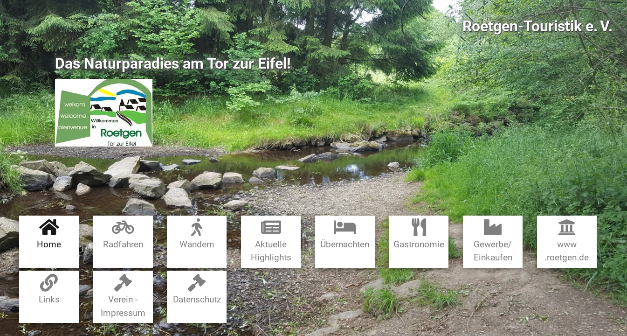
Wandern (196, 234)
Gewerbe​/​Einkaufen (493, 240)
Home (49, 234)
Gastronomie (418, 234)
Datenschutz (197, 289)
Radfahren (123, 234)
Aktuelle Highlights (271, 240)
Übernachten (344, 234)
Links (49, 289)
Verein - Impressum (123, 296)
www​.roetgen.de (566, 240)
